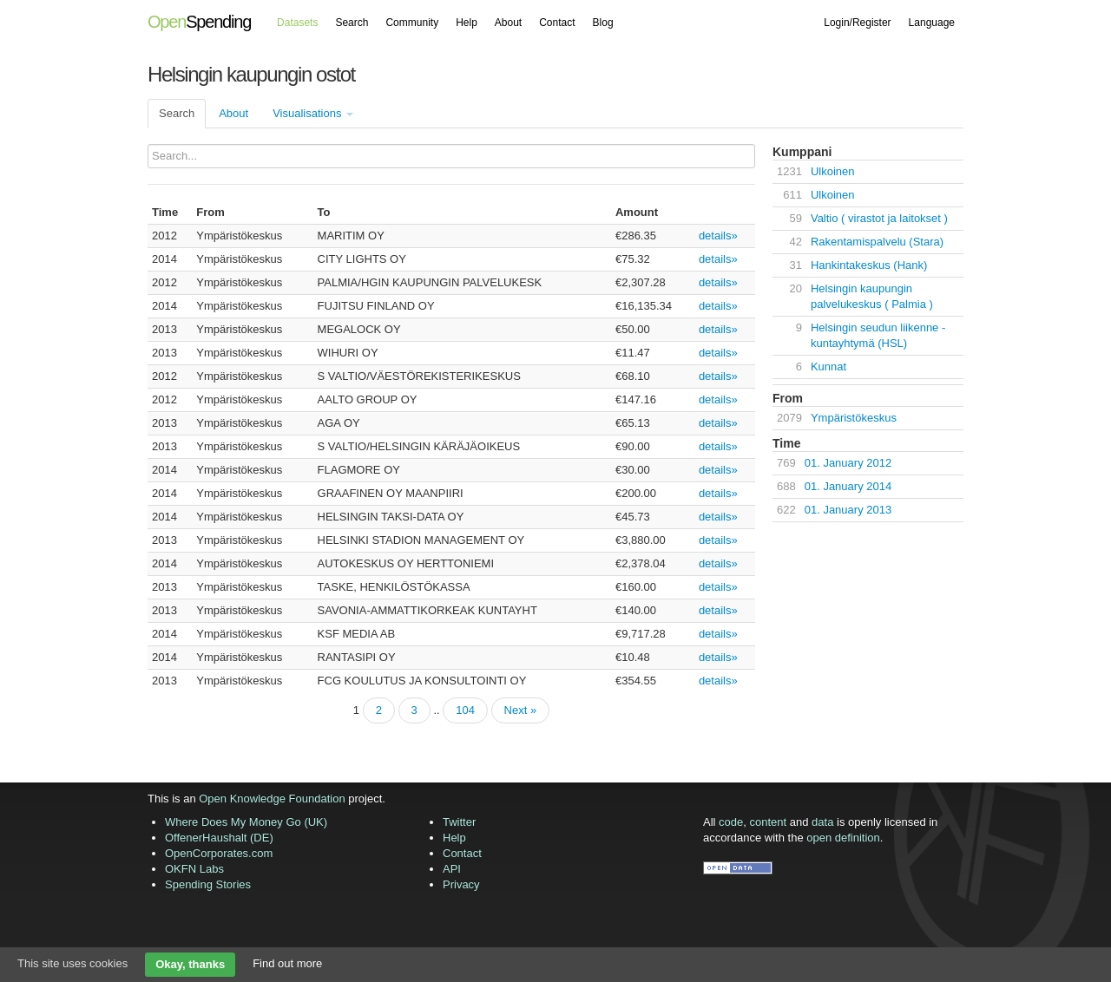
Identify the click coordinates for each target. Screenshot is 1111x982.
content (768, 821)
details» (718, 235)
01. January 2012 (848, 462)
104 (465, 710)
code (731, 821)
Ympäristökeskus (854, 417)
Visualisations (313, 113)
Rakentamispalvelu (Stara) (877, 241)
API (452, 868)
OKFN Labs (194, 868)
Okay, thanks (190, 964)
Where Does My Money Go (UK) (246, 821)
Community (411, 22)
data (822, 821)
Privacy (461, 884)
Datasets (297, 22)
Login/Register (857, 22)
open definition (843, 837)
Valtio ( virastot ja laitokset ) (879, 218)
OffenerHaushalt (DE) (219, 837)
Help (466, 22)
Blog (603, 22)
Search (351, 22)
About (508, 22)
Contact (557, 22)
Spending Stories (208, 884)
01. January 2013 (848, 509)
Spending (199, 21)
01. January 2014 (848, 486)
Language (932, 22)
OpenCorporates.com (219, 853)
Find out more (287, 963)
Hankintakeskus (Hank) (869, 265)
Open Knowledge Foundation (272, 798)
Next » (520, 710)
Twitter (459, 821)
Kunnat (828, 366)
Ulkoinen (833, 171)
